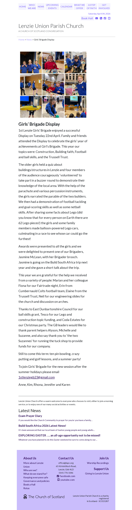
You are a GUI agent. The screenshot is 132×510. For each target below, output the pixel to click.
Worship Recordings (98, 463)
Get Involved (104, 6)
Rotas (26, 488)
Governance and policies (36, 481)
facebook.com (66, 476)
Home (22, 6)
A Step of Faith (92, 6)
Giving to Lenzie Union (97, 473)
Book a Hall (29, 484)
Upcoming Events (52, 6)
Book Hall (87, 18)
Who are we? (30, 470)
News (41, 6)
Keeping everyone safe (35, 477)
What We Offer (79, 6)
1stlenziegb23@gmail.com (36, 377)
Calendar (66, 6)
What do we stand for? (35, 473)
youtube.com (65, 479)
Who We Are (32, 6)
